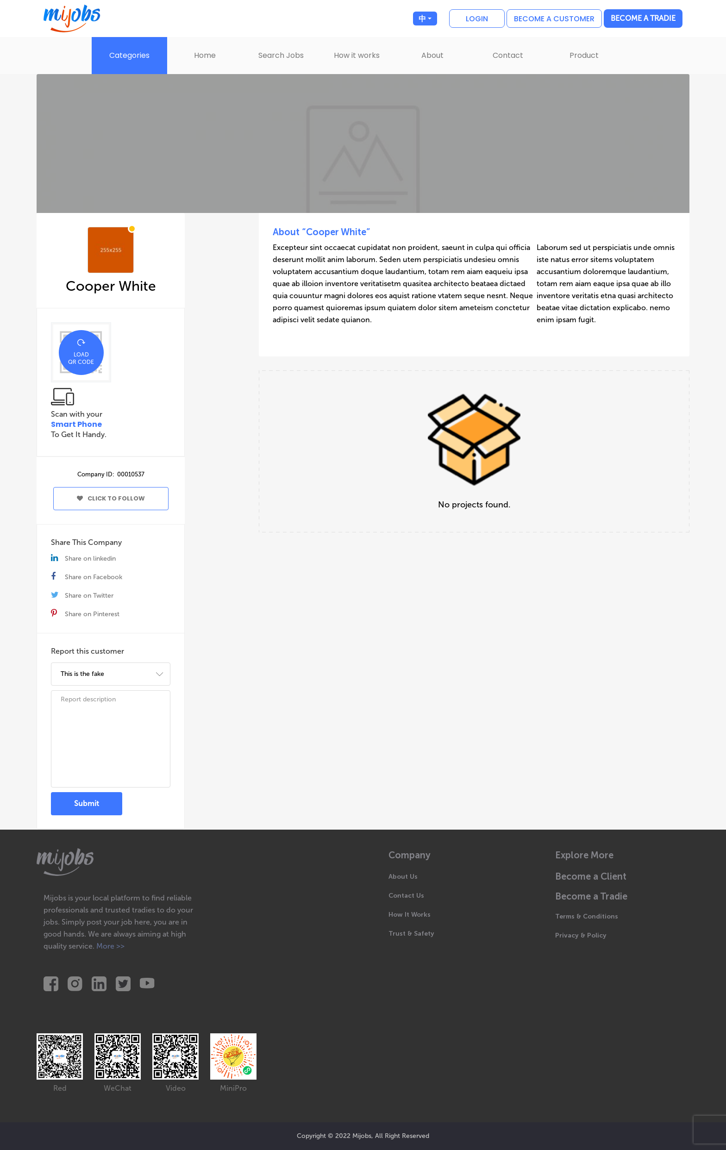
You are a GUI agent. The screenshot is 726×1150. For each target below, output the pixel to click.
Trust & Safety (411, 933)
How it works (357, 55)
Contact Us (406, 895)
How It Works (409, 914)
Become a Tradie (643, 18)
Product (584, 55)
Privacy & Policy (581, 935)
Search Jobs (281, 55)
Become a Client (590, 876)
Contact (508, 55)
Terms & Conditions (586, 916)
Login (477, 18)
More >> (110, 946)
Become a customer (554, 18)
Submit (86, 803)
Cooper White (111, 286)
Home (205, 55)
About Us (403, 876)
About (432, 55)
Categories (129, 55)
